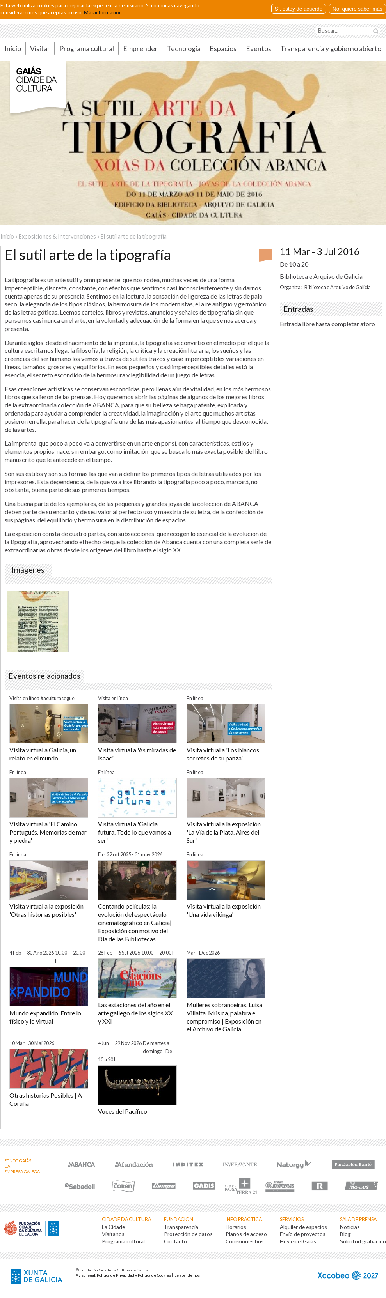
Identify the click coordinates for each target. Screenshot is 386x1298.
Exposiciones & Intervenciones (57, 236)
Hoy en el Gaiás (298, 1241)
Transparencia (181, 1227)
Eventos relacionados (44, 676)
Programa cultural (86, 48)
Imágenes (28, 570)
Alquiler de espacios (303, 1227)
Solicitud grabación (363, 1241)
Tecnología (184, 48)
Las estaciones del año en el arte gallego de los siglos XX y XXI (135, 1013)
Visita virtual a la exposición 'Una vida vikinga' (224, 910)
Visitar (40, 48)
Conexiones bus (245, 1241)
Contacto (175, 1241)
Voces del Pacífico (122, 1111)
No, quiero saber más (357, 8)
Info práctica (244, 1219)
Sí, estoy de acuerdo (298, 8)
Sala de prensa (358, 1219)
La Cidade (113, 1227)
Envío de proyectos (303, 1234)
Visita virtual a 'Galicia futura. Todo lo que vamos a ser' (134, 832)
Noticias (350, 1227)
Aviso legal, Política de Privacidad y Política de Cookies (123, 1275)
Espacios (223, 48)
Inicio (7, 236)
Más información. (103, 12)
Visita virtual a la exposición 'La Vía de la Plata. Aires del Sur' (224, 832)
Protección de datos (188, 1234)
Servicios (292, 1219)
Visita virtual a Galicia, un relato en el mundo (42, 754)
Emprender (140, 48)
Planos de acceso (246, 1234)
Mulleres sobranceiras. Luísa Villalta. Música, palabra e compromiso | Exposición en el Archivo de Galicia (224, 1017)
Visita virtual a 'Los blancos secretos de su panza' (223, 754)
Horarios (236, 1227)
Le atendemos (187, 1275)
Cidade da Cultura (126, 1219)
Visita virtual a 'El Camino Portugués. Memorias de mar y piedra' (48, 832)
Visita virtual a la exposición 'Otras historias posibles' (46, 910)
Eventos (258, 48)
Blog (345, 1234)
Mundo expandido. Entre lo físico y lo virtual (45, 1017)
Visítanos (113, 1234)
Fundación (178, 1219)
